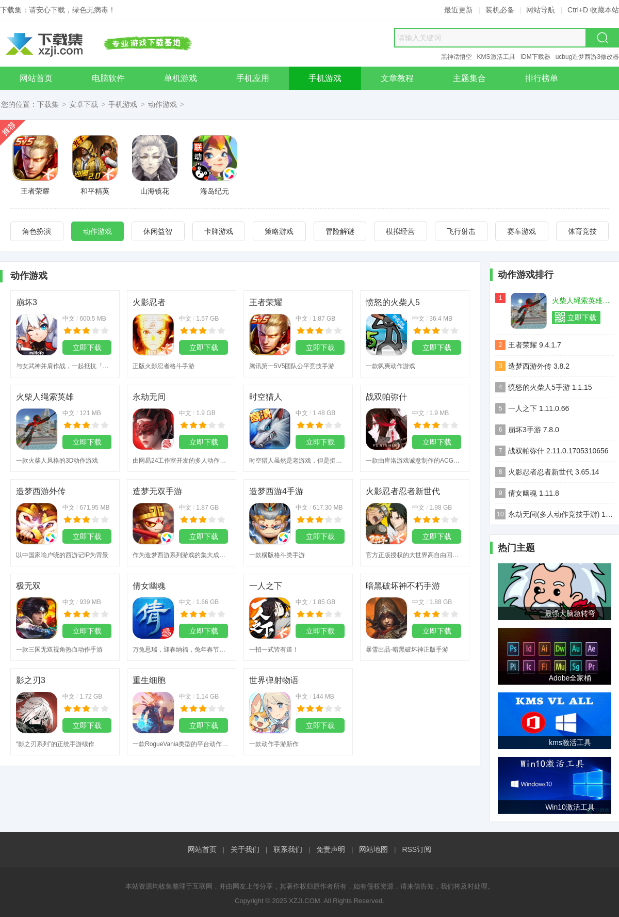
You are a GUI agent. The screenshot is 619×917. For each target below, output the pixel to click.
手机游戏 (122, 104)
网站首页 (202, 849)
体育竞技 (582, 231)
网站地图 (373, 849)
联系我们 (287, 849)
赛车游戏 (521, 231)
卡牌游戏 (218, 231)
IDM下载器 (535, 56)
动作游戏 (162, 104)
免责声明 (330, 849)
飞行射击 (461, 231)
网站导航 (540, 10)
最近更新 (458, 10)
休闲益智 (157, 231)
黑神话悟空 (456, 56)
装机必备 (499, 10)
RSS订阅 (416, 849)
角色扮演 (36, 231)
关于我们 (245, 849)
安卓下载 (83, 104)
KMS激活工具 (496, 56)
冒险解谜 (339, 231)
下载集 (48, 104)
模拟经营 (400, 231)
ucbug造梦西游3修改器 (587, 56)
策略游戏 (279, 231)
